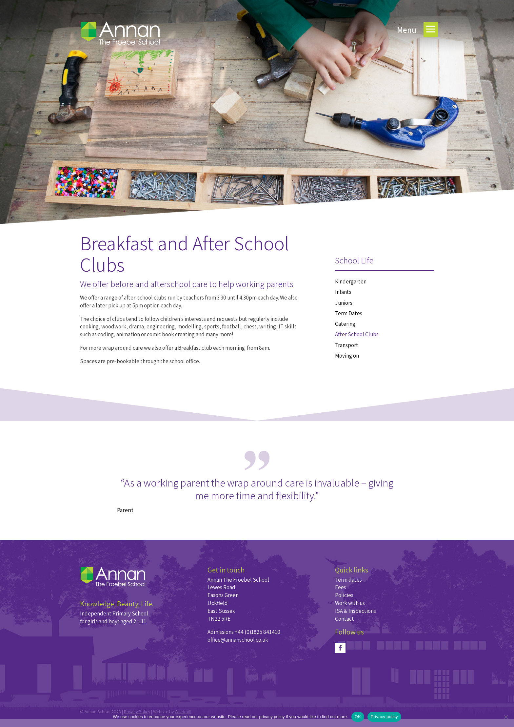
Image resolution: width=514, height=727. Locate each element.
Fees (340, 587)
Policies (344, 595)
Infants (343, 292)
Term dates (348, 579)
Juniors (343, 302)
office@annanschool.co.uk (238, 639)
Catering (345, 323)
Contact (344, 618)
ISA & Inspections (355, 610)
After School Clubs (357, 334)
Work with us (350, 603)
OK (358, 716)
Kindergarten (350, 281)
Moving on (347, 355)
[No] (506, 717)
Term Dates (348, 313)
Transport (346, 345)
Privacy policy (384, 716)
